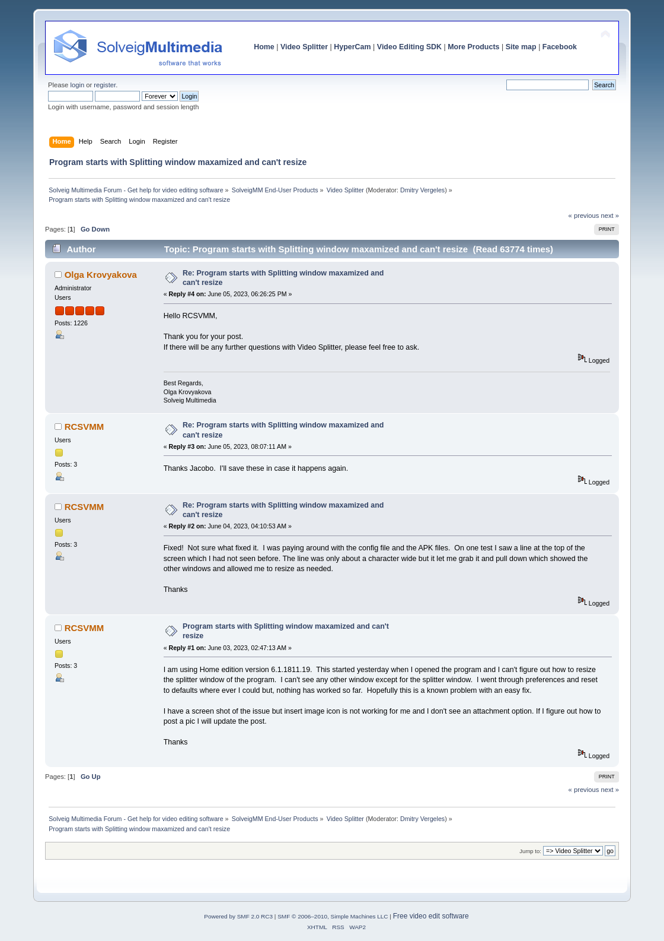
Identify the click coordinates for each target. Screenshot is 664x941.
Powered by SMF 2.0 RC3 (238, 916)
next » (610, 215)
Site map (521, 47)
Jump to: (530, 851)
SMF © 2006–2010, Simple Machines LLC (332, 916)
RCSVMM (84, 427)
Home (264, 47)
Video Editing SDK (409, 47)
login (77, 84)
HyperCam (352, 47)
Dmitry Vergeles (422, 190)
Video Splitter (304, 47)
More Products (473, 47)
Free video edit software (431, 916)
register (105, 84)
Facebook (559, 47)
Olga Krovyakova (101, 275)
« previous (584, 215)
